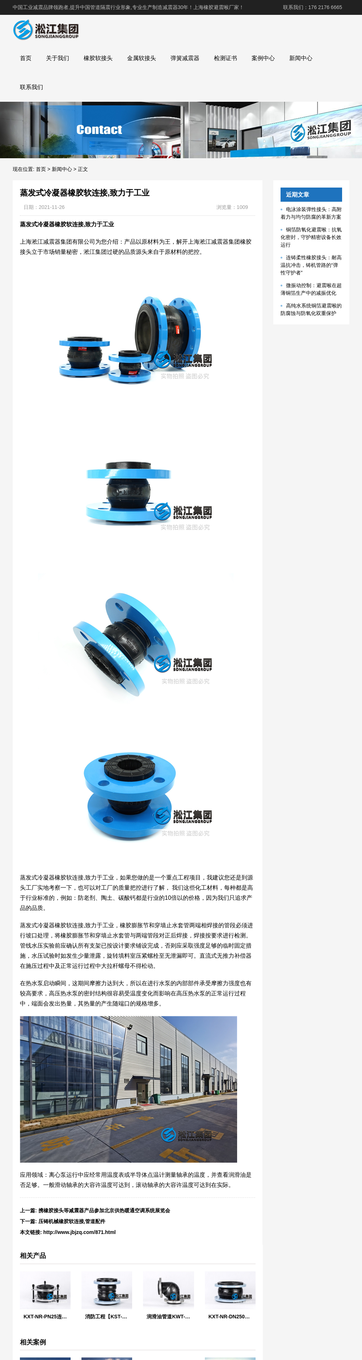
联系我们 (31, 87)
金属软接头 (141, 58)
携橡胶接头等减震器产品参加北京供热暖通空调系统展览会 (104, 1210)
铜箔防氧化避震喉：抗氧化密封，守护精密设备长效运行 (311, 237)
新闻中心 (300, 58)
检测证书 (225, 58)
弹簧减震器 (185, 58)
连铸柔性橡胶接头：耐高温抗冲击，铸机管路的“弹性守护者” (311, 265)
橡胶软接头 (98, 58)
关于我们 (57, 58)
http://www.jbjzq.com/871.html (79, 1232)
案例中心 (263, 58)
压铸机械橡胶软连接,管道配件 (72, 1221)
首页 (25, 58)
